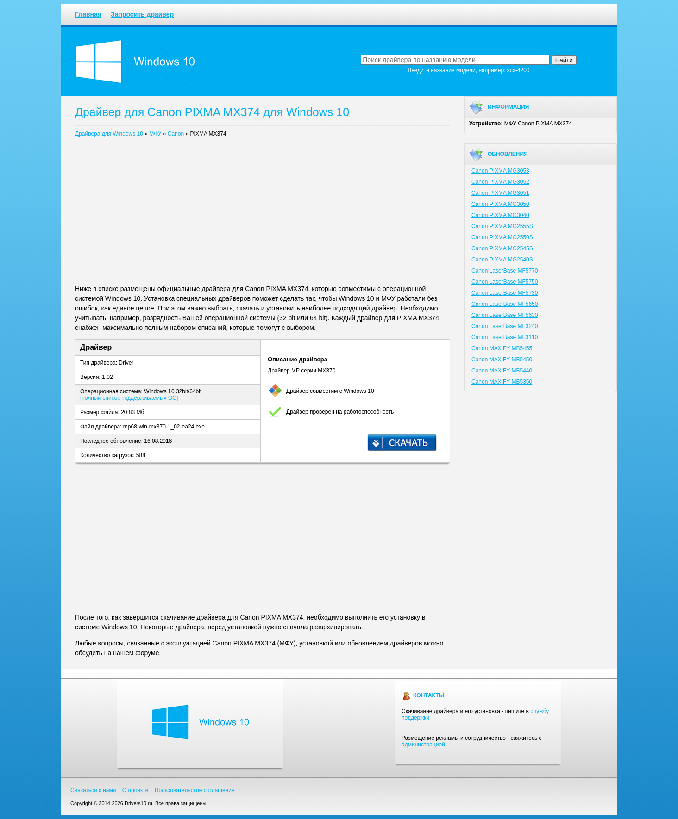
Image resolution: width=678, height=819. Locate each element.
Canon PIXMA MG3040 (500, 215)
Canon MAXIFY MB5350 (501, 381)
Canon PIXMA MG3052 (500, 182)
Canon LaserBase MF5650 (504, 304)
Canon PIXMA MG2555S (502, 226)
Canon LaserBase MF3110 (504, 337)
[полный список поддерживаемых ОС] (129, 398)
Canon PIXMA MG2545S (502, 248)
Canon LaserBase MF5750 (504, 282)
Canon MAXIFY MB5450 (501, 359)
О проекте (135, 790)
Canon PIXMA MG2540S (502, 259)
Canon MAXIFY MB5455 (501, 348)
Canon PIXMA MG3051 (500, 193)
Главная (88, 14)
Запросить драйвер (142, 14)
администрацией (423, 744)
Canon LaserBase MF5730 (504, 293)
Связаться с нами (93, 790)
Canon (176, 133)
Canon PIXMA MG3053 (500, 171)
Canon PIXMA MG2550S (502, 237)
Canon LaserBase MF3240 (504, 326)
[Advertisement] (262, 213)
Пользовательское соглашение (195, 790)
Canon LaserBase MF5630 (504, 315)
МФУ (155, 133)
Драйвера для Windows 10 (109, 133)
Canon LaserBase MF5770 (504, 270)
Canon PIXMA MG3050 (500, 204)
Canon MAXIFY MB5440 (501, 370)
